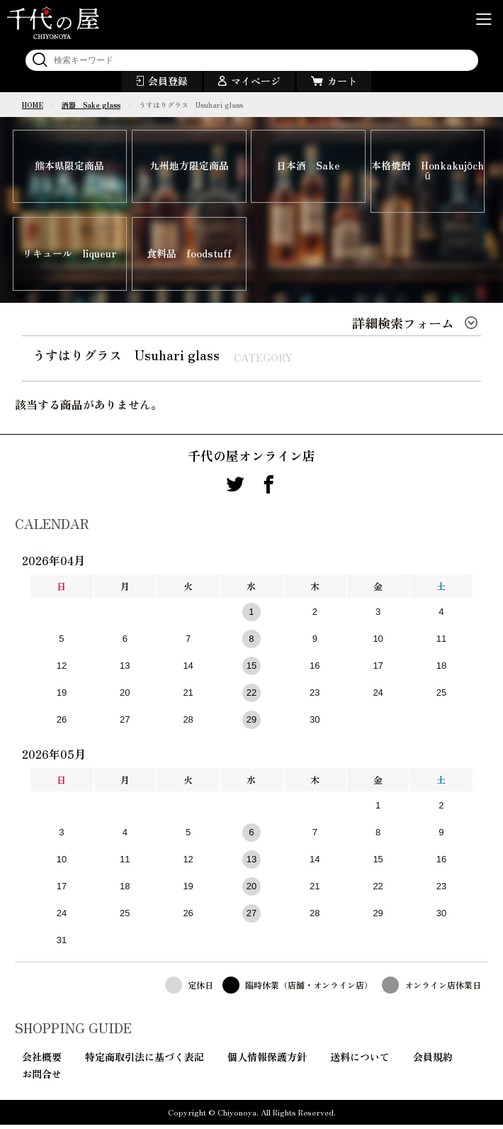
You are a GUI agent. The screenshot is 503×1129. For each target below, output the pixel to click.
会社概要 (42, 1061)
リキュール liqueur (70, 257)
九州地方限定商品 (189, 167)
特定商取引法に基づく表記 (144, 1061)
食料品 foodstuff (189, 257)
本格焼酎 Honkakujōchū (427, 172)
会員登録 (168, 81)
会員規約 (433, 1061)
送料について (360, 1061)
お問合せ (42, 1078)
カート (342, 81)
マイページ (256, 81)
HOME (32, 104)
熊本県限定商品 (69, 167)
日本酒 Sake (308, 167)
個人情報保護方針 (267, 1061)
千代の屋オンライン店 (251, 459)
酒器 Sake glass (91, 104)
